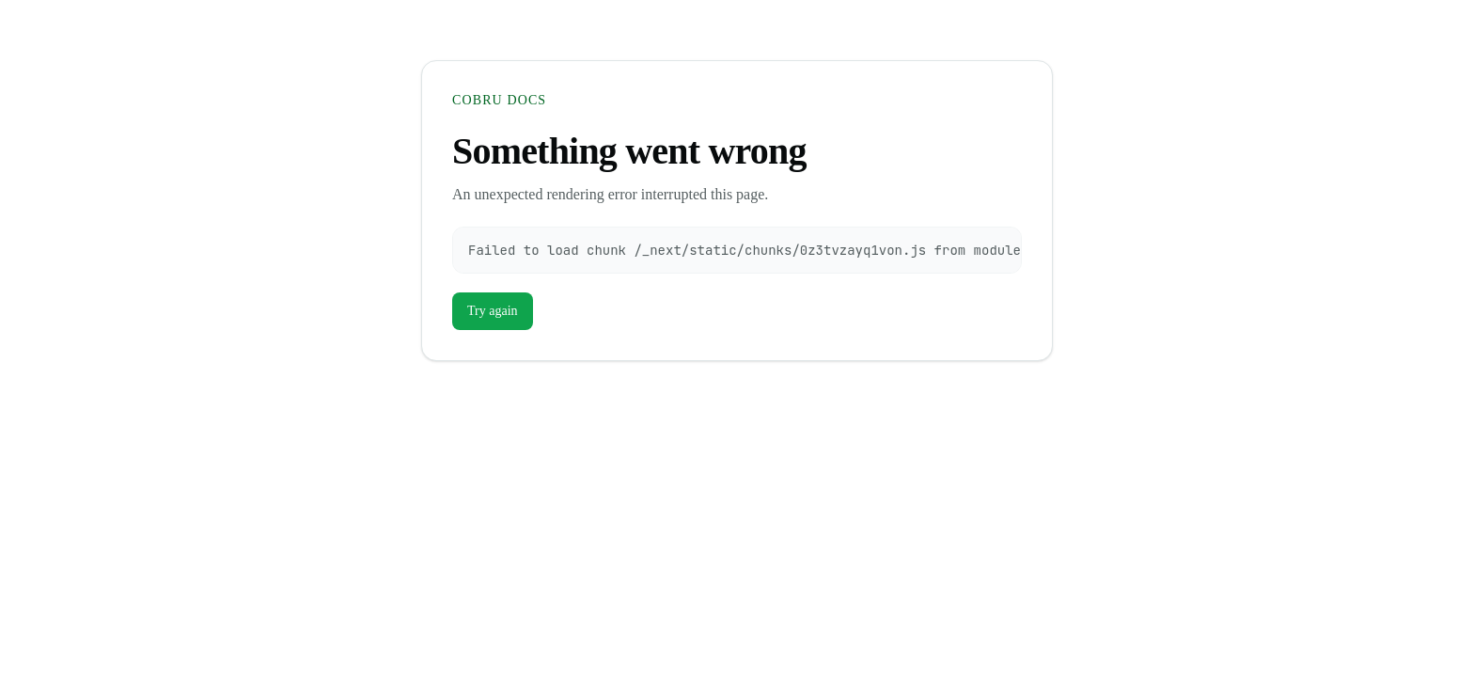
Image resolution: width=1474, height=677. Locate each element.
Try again (492, 311)
